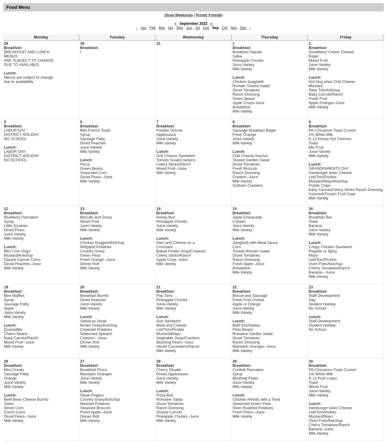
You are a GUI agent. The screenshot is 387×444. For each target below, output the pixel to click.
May (180, 28)
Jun (189, 28)
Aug (206, 28)
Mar (162, 28)
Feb (152, 28)
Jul (197, 28)
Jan (143, 28)
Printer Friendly (209, 15)
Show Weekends (178, 15)
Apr (171, 28)
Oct (225, 28)
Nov (233, 28)
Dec (243, 28)
